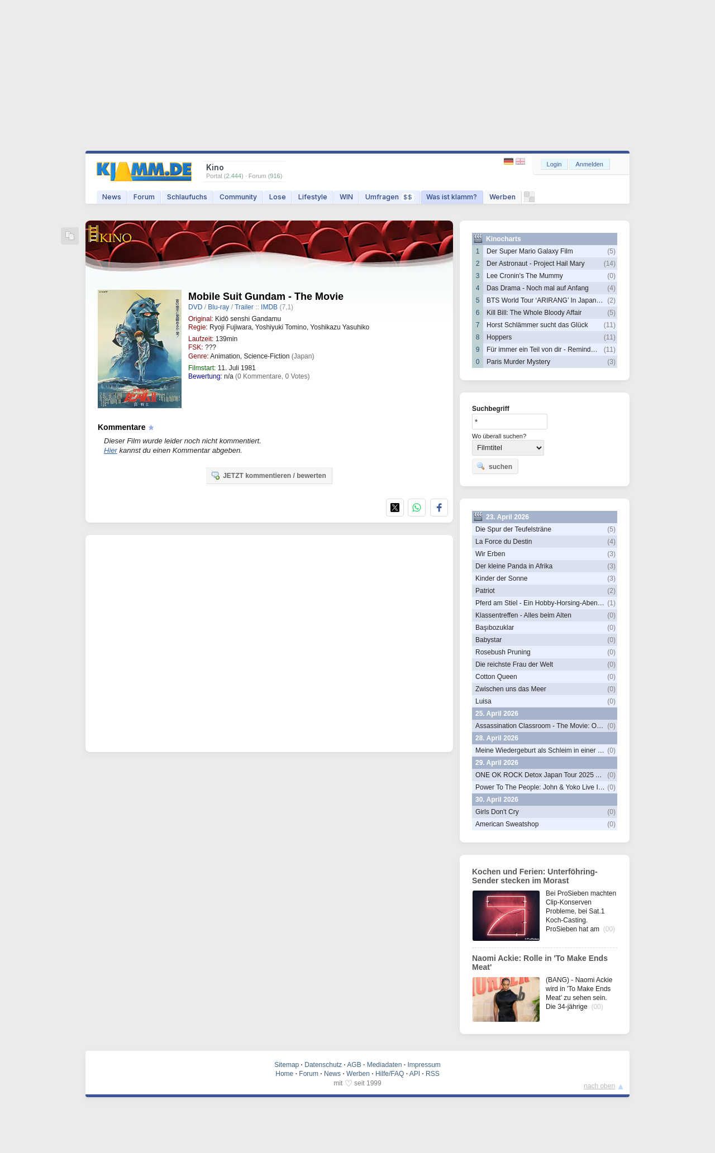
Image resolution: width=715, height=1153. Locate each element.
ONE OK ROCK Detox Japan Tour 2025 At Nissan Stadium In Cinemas (580, 775)
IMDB (269, 307)
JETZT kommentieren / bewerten (268, 475)
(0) (611, 276)
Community (238, 197)
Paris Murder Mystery (518, 362)
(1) (611, 603)
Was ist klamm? (451, 197)
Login (554, 164)
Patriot (485, 591)
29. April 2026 (496, 762)
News (111, 197)
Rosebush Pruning (503, 652)
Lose (277, 197)
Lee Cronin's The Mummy (525, 276)
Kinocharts (503, 239)
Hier (110, 450)
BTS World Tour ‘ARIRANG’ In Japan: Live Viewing (562, 300)
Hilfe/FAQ (389, 1074)
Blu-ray (218, 307)
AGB (354, 1065)
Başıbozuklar (494, 627)
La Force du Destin (503, 542)
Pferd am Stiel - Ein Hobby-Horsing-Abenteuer (544, 603)
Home (284, 1074)
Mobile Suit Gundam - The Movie (266, 296)
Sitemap (286, 1065)
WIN (346, 197)
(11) (610, 325)
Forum (144, 197)
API (414, 1074)
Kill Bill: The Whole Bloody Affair (534, 313)
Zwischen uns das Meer (510, 689)
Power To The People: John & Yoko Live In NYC (546, 787)
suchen (494, 466)
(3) (611, 362)
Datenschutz (323, 1065)
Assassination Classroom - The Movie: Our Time (547, 726)
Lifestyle (312, 197)
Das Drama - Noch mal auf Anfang (538, 288)
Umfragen (389, 197)
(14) (610, 263)
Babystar (488, 640)
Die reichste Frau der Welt (514, 664)
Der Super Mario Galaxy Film (530, 251)
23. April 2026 (507, 517)
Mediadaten (384, 1065)
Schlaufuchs (187, 197)
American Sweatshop (506, 824)
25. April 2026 (496, 713)
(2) (611, 300)
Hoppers (499, 337)
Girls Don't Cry (497, 812)
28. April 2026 (496, 738)
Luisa (483, 701)
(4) (611, 288)
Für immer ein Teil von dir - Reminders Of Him (555, 349)
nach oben (599, 1086)
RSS (433, 1074)
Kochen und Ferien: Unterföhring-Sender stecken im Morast (535, 876)
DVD (195, 307)
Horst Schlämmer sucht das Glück (537, 325)
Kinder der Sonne (501, 578)
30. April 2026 (496, 799)
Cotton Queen (496, 677)
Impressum (423, 1065)
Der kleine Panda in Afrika (513, 566)
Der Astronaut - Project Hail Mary (535, 263)
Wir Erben (490, 554)
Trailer (244, 307)
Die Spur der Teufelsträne (513, 529)
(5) (611, 251)
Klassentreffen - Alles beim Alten (523, 615)
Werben (502, 197)
